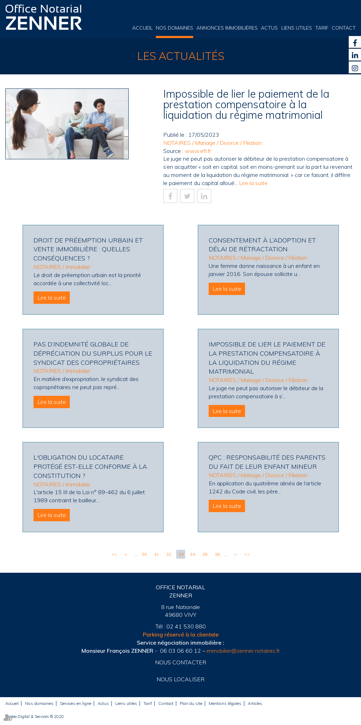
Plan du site (191, 703)
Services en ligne (75, 703)
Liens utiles (296, 28)
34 (192, 554)
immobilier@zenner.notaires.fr (243, 650)
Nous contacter (180, 662)
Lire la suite (253, 182)
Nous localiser (180, 679)
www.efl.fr (198, 150)
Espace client (333, 7)
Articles (255, 703)
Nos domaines (174, 28)
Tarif (322, 28)
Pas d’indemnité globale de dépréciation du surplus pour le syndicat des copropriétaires (92, 353)
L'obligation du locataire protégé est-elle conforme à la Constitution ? (90, 466)
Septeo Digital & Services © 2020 (34, 716)
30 (144, 554)
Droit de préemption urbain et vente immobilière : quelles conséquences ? (88, 249)
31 (156, 554)
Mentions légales (225, 703)
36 (217, 554)
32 (168, 554)
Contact (344, 28)
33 (181, 554)
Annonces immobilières (227, 28)
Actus (269, 28)
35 (204, 554)
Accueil (142, 28)
